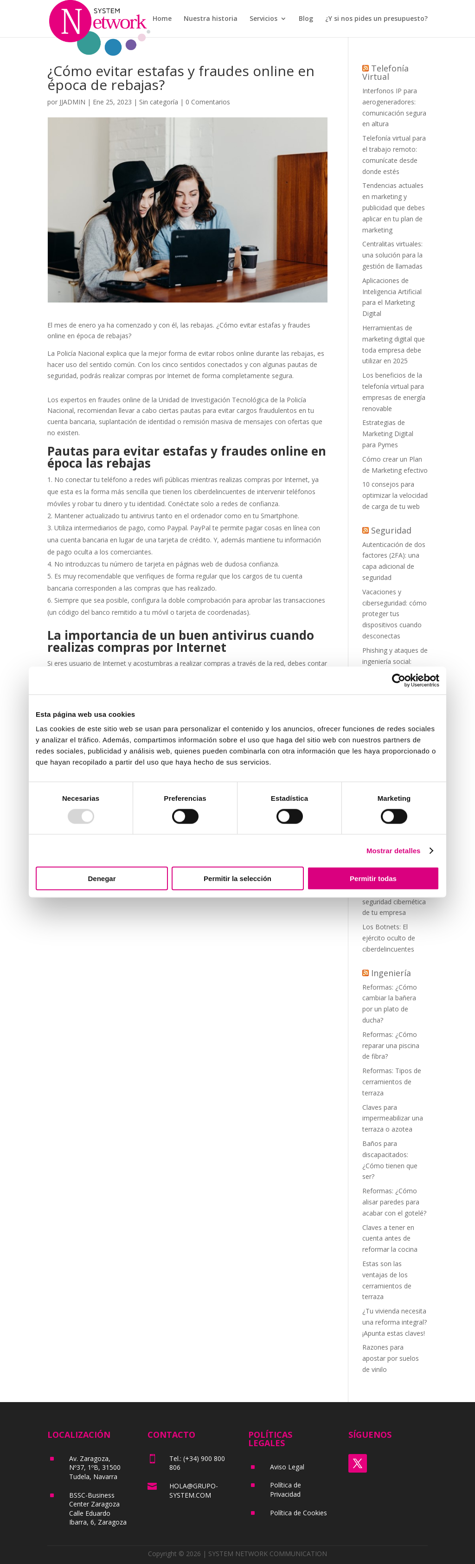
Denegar (102, 878)
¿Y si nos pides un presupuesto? (376, 19)
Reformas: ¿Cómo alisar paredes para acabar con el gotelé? (394, 1201)
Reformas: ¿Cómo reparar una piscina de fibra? (390, 1045)
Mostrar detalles (393, 850)
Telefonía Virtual (385, 72)
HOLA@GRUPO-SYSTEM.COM (193, 1490)
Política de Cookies (298, 1512)
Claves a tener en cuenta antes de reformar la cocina (389, 1238)
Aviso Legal (287, 1466)
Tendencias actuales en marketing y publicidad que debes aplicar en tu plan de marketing (393, 207)
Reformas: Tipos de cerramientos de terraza (391, 1081)
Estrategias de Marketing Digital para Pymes (387, 433)
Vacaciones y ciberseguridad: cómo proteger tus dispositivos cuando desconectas (394, 613)
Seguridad (391, 530)
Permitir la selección (237, 878)
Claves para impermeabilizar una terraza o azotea (392, 1118)
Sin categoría (158, 101)
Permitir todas (373, 878)
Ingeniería (391, 972)
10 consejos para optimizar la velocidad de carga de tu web (395, 495)
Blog (306, 19)
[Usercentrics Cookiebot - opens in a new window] (398, 680)
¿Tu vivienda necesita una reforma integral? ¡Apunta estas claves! (394, 1322)
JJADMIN (72, 101)
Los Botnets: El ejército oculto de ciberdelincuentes (388, 937)
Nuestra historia (211, 19)
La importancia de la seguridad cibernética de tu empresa (394, 901)
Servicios (263, 19)
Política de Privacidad (285, 1489)
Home (162, 19)
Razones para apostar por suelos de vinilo (390, 1358)
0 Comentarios (208, 101)
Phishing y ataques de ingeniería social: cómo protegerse (395, 661)
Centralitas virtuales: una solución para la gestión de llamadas (392, 254)
